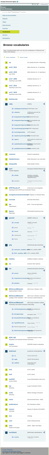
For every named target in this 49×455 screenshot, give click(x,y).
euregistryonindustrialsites (18, 195)
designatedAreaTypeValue (20, 117)
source (16, 231)
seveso (11, 409)
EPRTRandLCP (14, 188)
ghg (10, 245)
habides (12, 259)
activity (16, 175)
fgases (11, 211)
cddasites (17, 112)
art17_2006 (13, 79)
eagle (15, 359)
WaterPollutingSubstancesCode (20, 330)
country (16, 437)
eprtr (10, 169)
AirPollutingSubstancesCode (20, 309)
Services (4, 35)
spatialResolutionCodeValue (20, 148)
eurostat (12, 199)
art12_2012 (13, 67)
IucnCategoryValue (19, 132)
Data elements (6, 25)
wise (10, 425)
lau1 (10, 369)
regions (16, 139)
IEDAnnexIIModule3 (16, 296)
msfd (11, 393)
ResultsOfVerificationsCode (20, 318)
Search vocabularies (10, 57)
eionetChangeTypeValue (20, 128)
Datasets (4, 18)
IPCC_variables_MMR (20, 253)
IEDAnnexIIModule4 (16, 302)
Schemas (5, 28)
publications (13, 404)
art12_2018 (13, 72)
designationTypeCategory (20, 120)
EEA (10, 2)
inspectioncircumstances (20, 278)
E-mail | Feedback (7, 449)
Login (35, 4)
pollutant (16, 283)
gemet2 (11, 218)
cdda (11, 104)
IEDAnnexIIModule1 (16, 289)
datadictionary (14, 159)
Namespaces (6, 38)
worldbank (13, 432)
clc (15, 355)
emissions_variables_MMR (20, 249)
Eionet (9, 12)
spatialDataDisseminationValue (20, 144)
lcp (10, 386)
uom (10, 421)
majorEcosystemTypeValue (20, 135)
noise (11, 399)
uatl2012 (16, 363)
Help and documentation (9, 15)
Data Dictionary (15, 12)
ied (10, 268)
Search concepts (23, 57)
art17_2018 (13, 92)
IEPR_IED (12, 337)
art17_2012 (13, 85)
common (12, 154)
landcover (12, 351)
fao (10, 204)
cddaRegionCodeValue (20, 108)
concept (16, 222)
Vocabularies (6, 32)
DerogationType (18, 314)
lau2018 (12, 379)
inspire (11, 344)
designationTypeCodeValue (20, 125)
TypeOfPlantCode (19, 323)
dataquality (13, 164)
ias (10, 264)
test (10, 416)
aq (10, 62)
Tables (4, 22)
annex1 (16, 273)
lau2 (10, 374)
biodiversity (13, 99)
